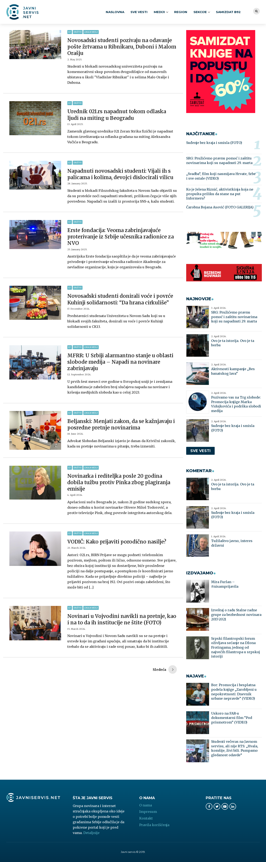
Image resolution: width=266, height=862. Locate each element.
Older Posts (165, 670)
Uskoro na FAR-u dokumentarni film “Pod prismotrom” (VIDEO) (231, 717)
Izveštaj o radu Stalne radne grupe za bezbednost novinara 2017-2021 (236, 614)
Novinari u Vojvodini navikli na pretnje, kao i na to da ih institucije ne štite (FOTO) (121, 619)
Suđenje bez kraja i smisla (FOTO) (214, 143)
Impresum (148, 812)
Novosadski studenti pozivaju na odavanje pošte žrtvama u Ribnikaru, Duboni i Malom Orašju (121, 46)
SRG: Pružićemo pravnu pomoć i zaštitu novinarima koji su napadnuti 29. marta (219, 160)
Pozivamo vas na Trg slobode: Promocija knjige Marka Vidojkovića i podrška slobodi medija (236, 404)
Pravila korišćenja (154, 825)
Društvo (78, 32)
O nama (145, 805)
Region (180, 12)
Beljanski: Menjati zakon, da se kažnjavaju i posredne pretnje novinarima (121, 424)
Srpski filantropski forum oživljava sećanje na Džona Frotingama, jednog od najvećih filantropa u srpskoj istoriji (235, 647)
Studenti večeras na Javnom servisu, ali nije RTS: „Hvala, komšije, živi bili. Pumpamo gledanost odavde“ (234, 748)
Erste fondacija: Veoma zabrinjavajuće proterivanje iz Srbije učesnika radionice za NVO (120, 236)
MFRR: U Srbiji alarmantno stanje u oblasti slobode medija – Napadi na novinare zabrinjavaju (120, 362)
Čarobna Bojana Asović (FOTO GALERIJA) (220, 207)
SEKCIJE (200, 12)
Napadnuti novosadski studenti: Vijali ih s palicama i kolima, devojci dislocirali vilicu (120, 174)
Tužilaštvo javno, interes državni (231, 543)
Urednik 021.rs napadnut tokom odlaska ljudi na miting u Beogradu (116, 114)
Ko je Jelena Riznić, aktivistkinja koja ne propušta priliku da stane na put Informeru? (219, 193)
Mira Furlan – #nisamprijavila (224, 584)
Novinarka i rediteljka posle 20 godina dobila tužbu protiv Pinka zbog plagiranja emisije (118, 482)
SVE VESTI (139, 12)
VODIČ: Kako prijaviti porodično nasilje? (116, 542)
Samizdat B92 (228, 12)
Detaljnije (91, 833)
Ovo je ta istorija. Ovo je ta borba (232, 343)
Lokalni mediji (91, 32)
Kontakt (146, 818)
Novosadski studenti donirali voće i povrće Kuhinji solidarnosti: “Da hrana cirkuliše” (120, 299)
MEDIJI (159, 12)
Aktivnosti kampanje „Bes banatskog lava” (233, 371)
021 (69, 32)
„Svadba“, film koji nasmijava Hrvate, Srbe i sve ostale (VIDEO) (221, 176)
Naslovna (115, 12)
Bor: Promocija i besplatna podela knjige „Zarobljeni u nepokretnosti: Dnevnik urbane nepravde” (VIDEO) (234, 691)
